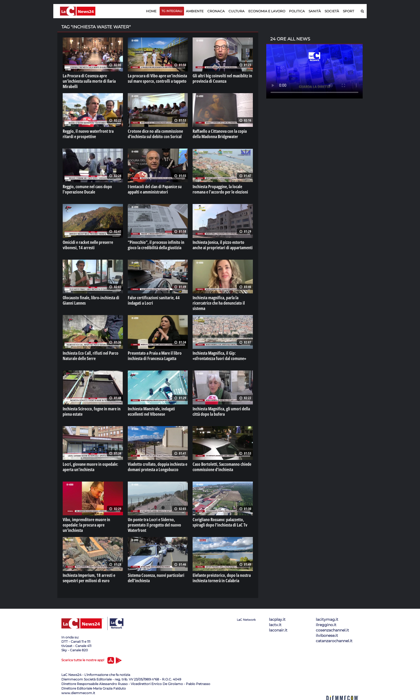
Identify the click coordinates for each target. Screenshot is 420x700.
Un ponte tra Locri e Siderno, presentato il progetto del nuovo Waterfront (154, 525)
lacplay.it (277, 619)
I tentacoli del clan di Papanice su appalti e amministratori (155, 189)
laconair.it (278, 630)
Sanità (315, 11)
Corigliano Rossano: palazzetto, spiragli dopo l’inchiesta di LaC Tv (220, 522)
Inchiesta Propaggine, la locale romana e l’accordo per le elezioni (220, 189)
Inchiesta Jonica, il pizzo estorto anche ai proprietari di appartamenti (223, 245)
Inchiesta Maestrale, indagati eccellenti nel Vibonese (151, 411)
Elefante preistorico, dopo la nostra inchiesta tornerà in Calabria (222, 578)
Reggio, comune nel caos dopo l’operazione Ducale (87, 189)
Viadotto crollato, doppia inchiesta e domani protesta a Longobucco (157, 466)
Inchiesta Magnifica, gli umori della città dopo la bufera (221, 411)
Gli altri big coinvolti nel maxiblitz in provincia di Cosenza (222, 78)
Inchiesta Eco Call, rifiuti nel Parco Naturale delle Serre (90, 355)
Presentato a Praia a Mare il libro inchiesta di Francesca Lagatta (155, 355)
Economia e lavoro (266, 11)
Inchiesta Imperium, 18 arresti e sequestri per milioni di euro (89, 578)
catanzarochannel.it (334, 640)
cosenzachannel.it (332, 630)
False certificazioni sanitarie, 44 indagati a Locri (154, 300)
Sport (348, 11)
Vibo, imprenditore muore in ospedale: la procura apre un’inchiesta (86, 525)
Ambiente (195, 11)
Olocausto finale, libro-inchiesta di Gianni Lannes (91, 300)
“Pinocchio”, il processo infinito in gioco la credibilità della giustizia (156, 245)
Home (151, 11)
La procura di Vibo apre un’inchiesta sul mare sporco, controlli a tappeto (157, 78)
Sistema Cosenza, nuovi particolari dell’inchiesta (156, 578)
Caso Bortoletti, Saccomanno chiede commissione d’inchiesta (222, 466)
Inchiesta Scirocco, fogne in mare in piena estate (92, 411)
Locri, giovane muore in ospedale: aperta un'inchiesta (90, 466)
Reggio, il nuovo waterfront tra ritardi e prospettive (88, 133)
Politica (297, 11)
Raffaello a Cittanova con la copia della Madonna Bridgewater (220, 133)
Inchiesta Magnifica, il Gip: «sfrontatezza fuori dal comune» (219, 355)
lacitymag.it (327, 619)
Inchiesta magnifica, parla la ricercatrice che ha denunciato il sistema (219, 303)
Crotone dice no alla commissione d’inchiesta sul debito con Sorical (155, 133)
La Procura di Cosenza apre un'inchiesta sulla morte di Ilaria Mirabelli (89, 81)
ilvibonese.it (327, 635)
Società (332, 11)
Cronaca (216, 11)
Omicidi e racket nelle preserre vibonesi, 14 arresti (88, 245)
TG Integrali (172, 11)
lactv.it (275, 624)
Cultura (236, 11)
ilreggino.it (326, 624)
